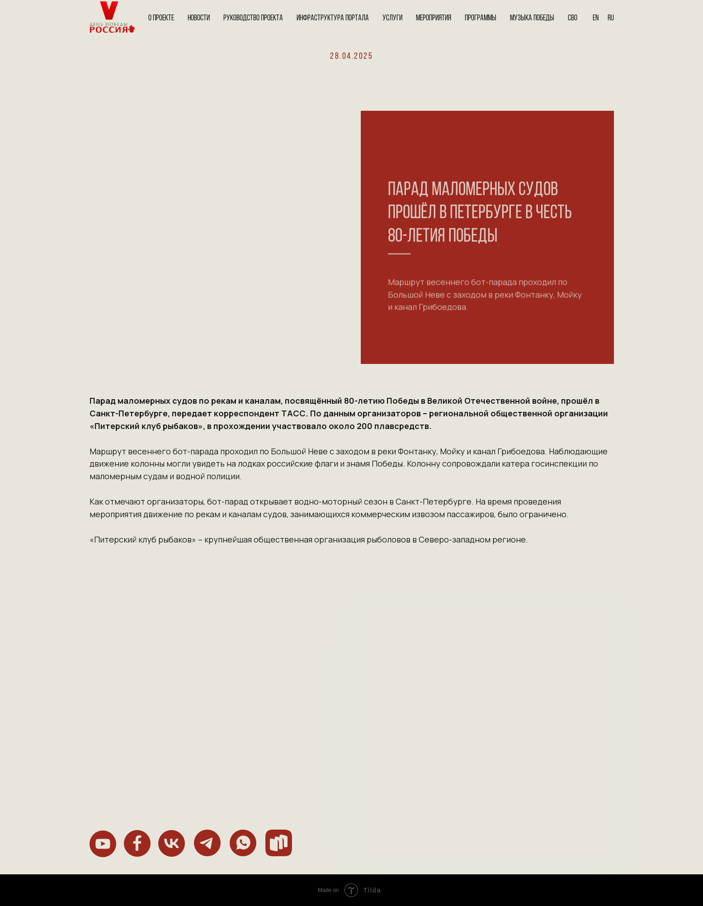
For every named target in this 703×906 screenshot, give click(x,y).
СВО (572, 18)
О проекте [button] (161, 18)
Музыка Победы (532, 18)
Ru (611, 18)
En (596, 18)
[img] (103, 843)
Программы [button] (480, 18)
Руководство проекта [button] (253, 18)
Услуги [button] (392, 18)
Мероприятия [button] (433, 18)
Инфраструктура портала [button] (333, 18)
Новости (199, 18)
